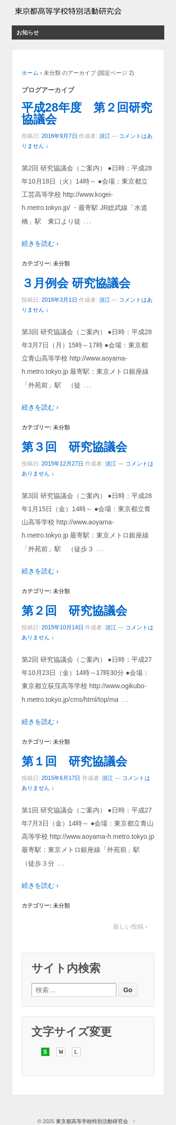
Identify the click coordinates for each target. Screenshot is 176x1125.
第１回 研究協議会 (74, 761)
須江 (104, 136)
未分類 (61, 263)
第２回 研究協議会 (74, 610)
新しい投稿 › (130, 926)
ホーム (30, 73)
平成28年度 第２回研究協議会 (87, 113)
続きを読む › (40, 243)
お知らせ (27, 32)
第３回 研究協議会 (74, 446)
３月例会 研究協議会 (76, 282)
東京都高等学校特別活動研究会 (92, 1121)
